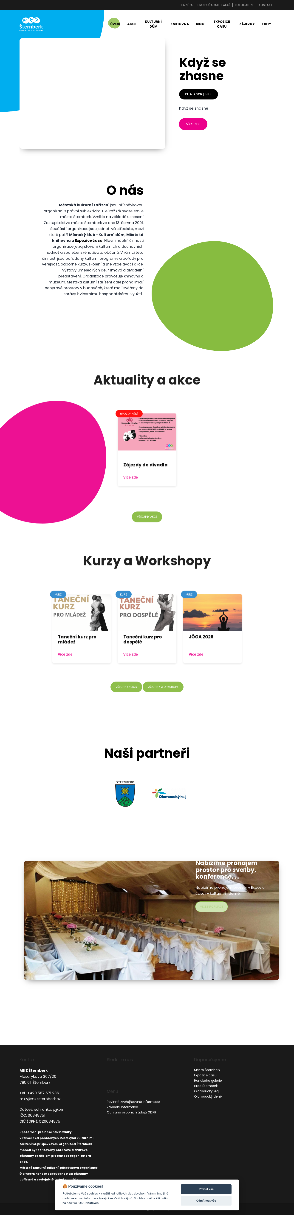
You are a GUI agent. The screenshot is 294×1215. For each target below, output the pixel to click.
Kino (200, 26)
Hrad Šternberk (206, 1086)
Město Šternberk (207, 1070)
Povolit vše (206, 1189)
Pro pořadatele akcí (214, 5)
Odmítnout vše (206, 1200)
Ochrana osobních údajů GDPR (131, 1112)
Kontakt (265, 5)
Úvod (115, 26)
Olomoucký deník (208, 1096)
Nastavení (92, 1203)
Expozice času (222, 26)
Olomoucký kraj (206, 1091)
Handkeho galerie (208, 1080)
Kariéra (187, 5)
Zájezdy (247, 26)
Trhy (266, 26)
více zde (193, 127)
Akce (131, 26)
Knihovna (179, 26)
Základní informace (122, 1107)
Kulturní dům (153, 26)
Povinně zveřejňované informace (133, 1101)
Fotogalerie (244, 5)
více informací (213, 910)
